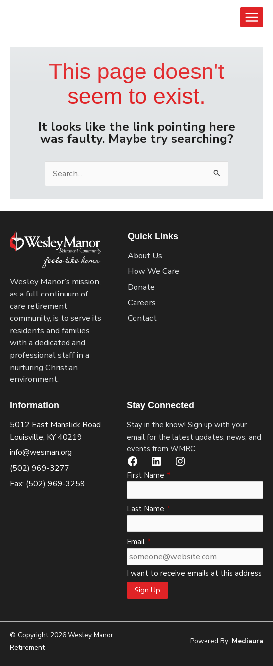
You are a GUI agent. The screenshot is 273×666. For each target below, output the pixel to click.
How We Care (153, 271)
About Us (145, 255)
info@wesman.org (41, 452)
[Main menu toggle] (251, 17)
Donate (141, 287)
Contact (142, 318)
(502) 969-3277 (39, 468)
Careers (142, 302)
